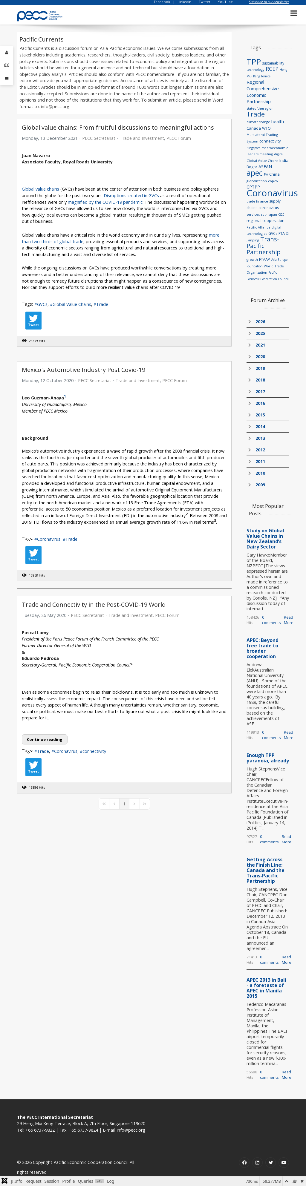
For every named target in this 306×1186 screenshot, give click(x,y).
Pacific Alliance (258, 227)
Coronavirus (48, 539)
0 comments (271, 620)
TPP (254, 61)
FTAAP (264, 259)
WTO (266, 128)
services (253, 214)
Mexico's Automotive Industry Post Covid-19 (83, 370)
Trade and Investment (142, 138)
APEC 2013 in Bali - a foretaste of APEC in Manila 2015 (266, 988)
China (274, 174)
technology (255, 69)
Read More (288, 620)
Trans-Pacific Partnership (264, 245)
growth (252, 259)
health (277, 121)
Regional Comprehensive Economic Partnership (263, 91)
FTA (282, 233)
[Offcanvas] (6, 78)
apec (255, 173)
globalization (257, 181)
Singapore (253, 148)
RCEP (272, 68)
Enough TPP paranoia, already (268, 758)
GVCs (42, 304)
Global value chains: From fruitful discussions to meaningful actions (118, 127)
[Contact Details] (6, 65)
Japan (272, 214)
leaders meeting (260, 154)
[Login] (6, 52)
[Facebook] (244, 1162)
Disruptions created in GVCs (131, 195)
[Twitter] (270, 1162)
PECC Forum (178, 138)
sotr (264, 214)
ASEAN (265, 166)
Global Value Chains (72, 304)
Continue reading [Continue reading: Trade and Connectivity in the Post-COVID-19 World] (44, 739)
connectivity (94, 751)
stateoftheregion (260, 108)
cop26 (273, 181)
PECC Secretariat (98, 138)
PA (266, 174)
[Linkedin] (257, 1162)
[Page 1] (124, 804)
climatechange (258, 121)
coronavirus (268, 207)
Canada (254, 128)
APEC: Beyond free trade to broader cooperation (263, 648)
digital (279, 154)
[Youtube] (284, 1162)
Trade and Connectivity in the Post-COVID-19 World (94, 604)
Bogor (252, 166)
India (283, 160)
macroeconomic (274, 147)
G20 (281, 214)
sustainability (273, 63)
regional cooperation (265, 220)
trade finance (257, 201)
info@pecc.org (131, 1130)
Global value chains (40, 189)
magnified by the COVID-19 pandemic (105, 202)
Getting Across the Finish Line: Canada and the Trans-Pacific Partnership (265, 870)
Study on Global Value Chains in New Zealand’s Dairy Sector (265, 538)
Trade (102, 304)
